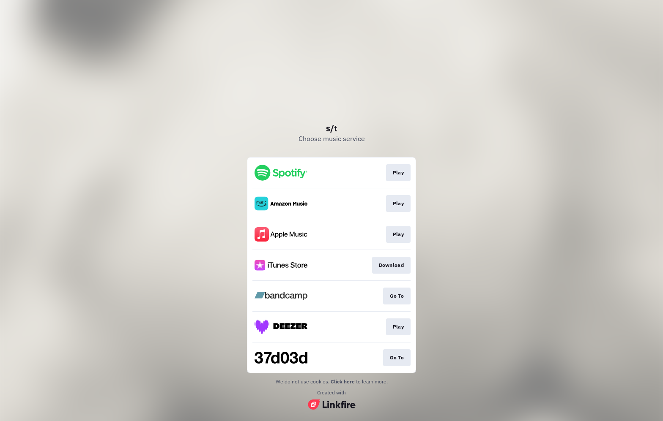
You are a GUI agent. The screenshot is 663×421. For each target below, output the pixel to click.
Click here (343, 381)
